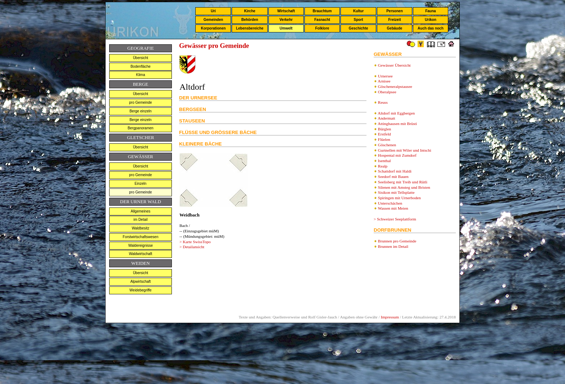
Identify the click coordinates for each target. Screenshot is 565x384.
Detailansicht (193, 247)
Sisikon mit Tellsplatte (396, 192)
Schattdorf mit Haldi (394, 171)
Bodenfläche (140, 66)
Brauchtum (322, 11)
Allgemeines (140, 211)
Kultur (358, 11)
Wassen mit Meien (393, 208)
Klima (140, 75)
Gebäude (394, 28)
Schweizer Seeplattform (396, 219)
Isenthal (384, 160)
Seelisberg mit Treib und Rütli (402, 182)
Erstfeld (384, 134)
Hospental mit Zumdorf (397, 155)
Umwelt (286, 28)
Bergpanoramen (141, 128)
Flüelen (384, 139)
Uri (213, 11)
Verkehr (286, 20)
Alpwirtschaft (140, 281)
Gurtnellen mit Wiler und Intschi (404, 150)
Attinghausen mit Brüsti (397, 123)
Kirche (249, 11)
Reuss (383, 102)
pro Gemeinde (140, 102)
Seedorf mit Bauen (393, 176)
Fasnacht (322, 20)
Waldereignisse (140, 245)
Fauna (430, 11)
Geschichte (358, 28)
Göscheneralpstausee (395, 86)
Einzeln (141, 184)
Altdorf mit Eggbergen (396, 113)
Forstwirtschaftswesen (141, 237)
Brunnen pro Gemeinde (397, 241)
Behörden (249, 20)
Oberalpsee (387, 92)
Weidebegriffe (140, 290)
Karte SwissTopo (197, 242)
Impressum (390, 317)
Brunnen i (393, 246)
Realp (382, 166)
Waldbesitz (141, 228)
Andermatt (386, 118)
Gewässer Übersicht (394, 65)
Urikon (430, 20)
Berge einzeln (140, 111)
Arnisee (384, 81)
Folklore (322, 28)
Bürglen (384, 129)
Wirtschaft (286, 11)
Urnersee (385, 76)
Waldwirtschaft (140, 254)
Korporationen (213, 28)
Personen (394, 11)
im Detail (141, 220)
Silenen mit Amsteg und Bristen (404, 187)
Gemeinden (213, 20)
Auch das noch (431, 28)
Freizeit (394, 20)
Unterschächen (390, 203)
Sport (358, 20)
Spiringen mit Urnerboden (399, 198)
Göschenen (387, 145)
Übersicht (140, 58)
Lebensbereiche (249, 28)
